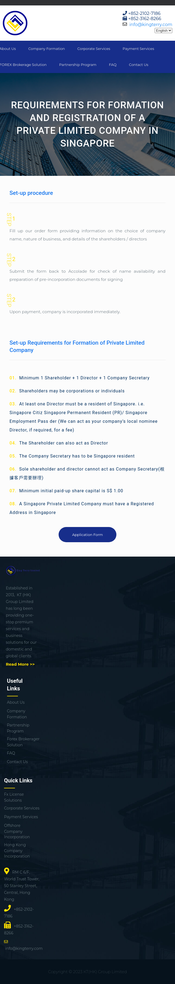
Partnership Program (77, 64)
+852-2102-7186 (144, 13)
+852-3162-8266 (144, 18)
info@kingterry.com (150, 24)
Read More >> (20, 664)
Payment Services (138, 48)
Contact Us (138, 64)
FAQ (112, 64)
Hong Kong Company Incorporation (17, 850)
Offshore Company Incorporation (17, 831)
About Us (16, 702)
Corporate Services (93, 48)
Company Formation (46, 48)
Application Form (87, 534)
